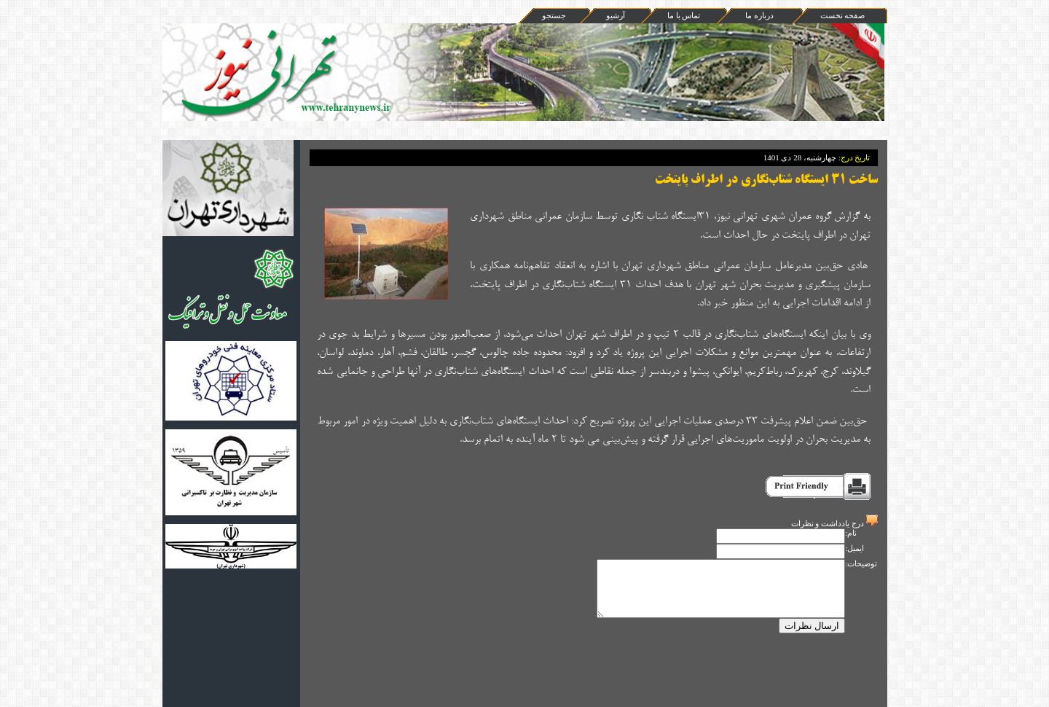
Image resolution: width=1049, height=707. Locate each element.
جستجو (554, 15)
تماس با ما (684, 15)
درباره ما (759, 15)
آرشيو (615, 15)
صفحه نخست (842, 15)
